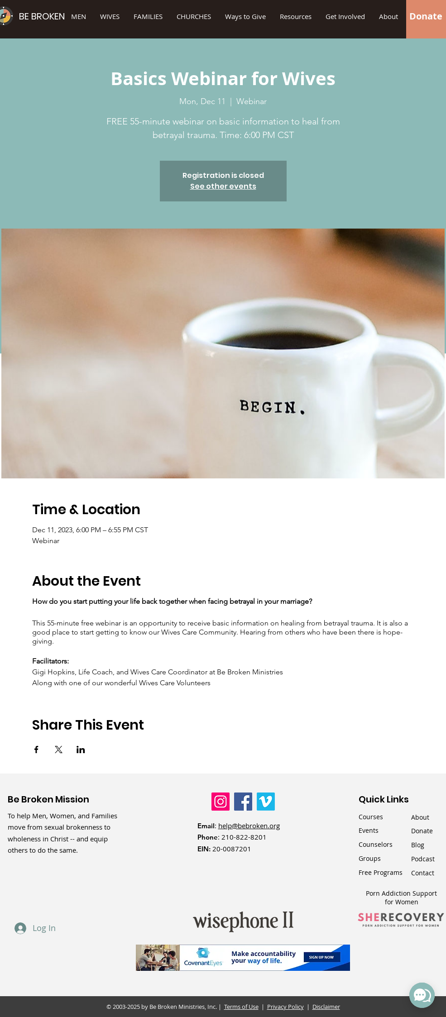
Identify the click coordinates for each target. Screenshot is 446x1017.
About (420, 817)
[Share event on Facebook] (36, 749)
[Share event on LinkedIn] (81, 749)
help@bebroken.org (249, 825)
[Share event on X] (58, 749)
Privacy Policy (285, 1007)
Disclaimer (326, 1007)
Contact (422, 873)
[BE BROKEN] (57, 16)
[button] (245, 16)
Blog (417, 844)
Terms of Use (241, 1007)
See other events (223, 186)
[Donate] (425, 16)
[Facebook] (243, 802)
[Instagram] (220, 802)
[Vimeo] (266, 802)
